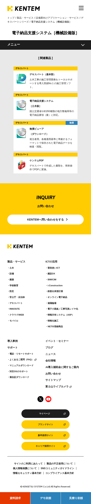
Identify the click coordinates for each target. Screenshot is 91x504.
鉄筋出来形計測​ (55, 291)
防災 (12, 291)
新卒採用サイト (45, 435)
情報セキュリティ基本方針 (27, 473)
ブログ (49, 347)
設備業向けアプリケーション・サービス (57, 17)
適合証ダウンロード (19, 377)
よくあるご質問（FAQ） (22, 359)
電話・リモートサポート (22, 354)
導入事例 (12, 341)
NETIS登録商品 (55, 326)
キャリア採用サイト (45, 446)
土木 (12, 268)
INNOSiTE (15, 309)
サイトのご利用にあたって (28, 463)
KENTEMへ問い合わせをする (45, 219)
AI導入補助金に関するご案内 (62, 367)
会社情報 (50, 360)
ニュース (50, 354)
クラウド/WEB (17, 315)
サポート (12, 347)
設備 (12, 273)
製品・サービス (25, 17)
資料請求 (15, 498)
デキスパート (16, 303)
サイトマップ (53, 380)
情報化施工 (53, 321)
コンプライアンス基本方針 (59, 473)
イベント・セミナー (57, 341)
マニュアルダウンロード (22, 365)
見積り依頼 (76, 498)
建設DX (51, 273)
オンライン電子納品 (57, 297)
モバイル (14, 321)
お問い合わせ (53, 373)
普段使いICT (54, 268)
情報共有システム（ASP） (61, 315)
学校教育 (14, 285)
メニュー (13, 44)
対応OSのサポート (19, 371)
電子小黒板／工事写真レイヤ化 (63, 309)
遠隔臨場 (52, 303)
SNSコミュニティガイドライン (57, 468)
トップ (10, 17)
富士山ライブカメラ (57, 386)
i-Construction (55, 285)
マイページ (44, 413)
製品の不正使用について (60, 463)
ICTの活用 (51, 261)
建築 (12, 279)
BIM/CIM (52, 279)
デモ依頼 (45, 498)
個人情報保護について (25, 468)
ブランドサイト (45, 424)
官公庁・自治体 (17, 297)
